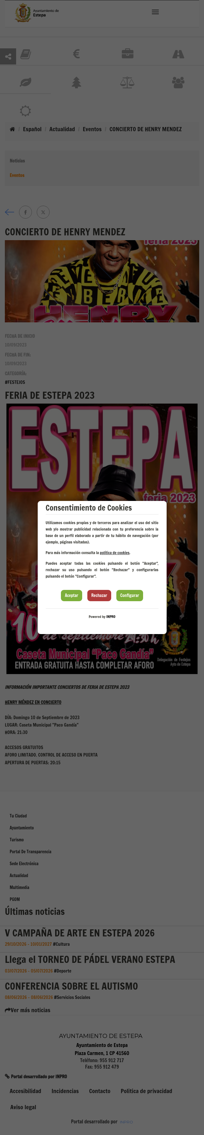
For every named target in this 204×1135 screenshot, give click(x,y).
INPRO (110, 616)
